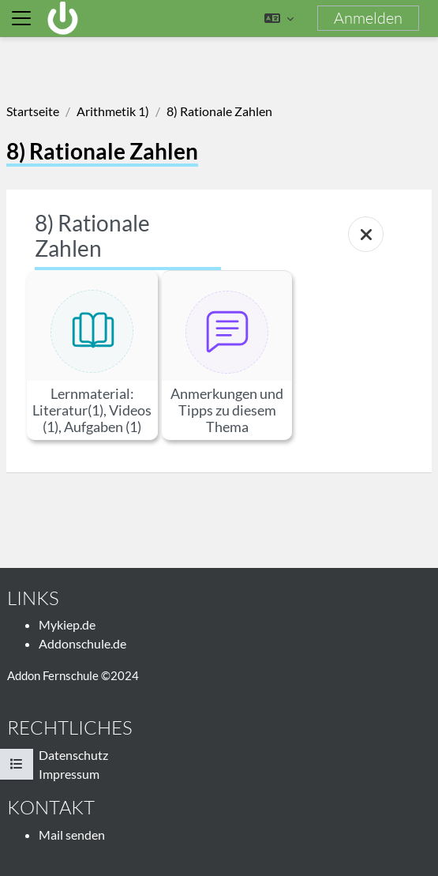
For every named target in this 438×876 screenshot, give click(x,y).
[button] (279, 18)
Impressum (69, 773)
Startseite (32, 110)
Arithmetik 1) (113, 110)
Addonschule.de (82, 643)
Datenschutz (73, 754)
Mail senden (72, 834)
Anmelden (368, 18)
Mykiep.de (67, 624)
